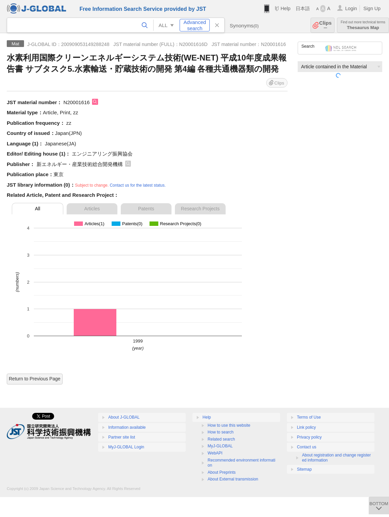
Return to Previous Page (35, 378)
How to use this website (229, 425)
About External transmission (233, 479)
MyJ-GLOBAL (220, 446)
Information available (127, 427)
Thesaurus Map (363, 25)
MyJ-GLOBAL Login (126, 447)
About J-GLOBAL (124, 417)
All (37, 208)
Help (285, 8)
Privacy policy (309, 437)
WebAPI (215, 453)
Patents (146, 208)
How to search (221, 432)
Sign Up (372, 8)
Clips (325, 25)
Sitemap (304, 469)
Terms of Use (309, 417)
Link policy (306, 427)
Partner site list (121, 437)
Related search (221, 439)
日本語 (303, 8)
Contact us (306, 447)
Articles (92, 208)
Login (351, 8)
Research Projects (200, 208)
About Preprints (222, 472)
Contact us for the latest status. (137, 185)
